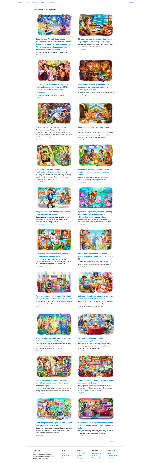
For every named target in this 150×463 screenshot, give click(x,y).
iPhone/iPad (81, 453)
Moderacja (50, 2)
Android (79, 455)
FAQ (27, 2)
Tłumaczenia (112, 455)
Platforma (111, 450)
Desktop (95, 450)
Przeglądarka (81, 458)
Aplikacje (35, 2)
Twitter (129, 2)
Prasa (64, 458)
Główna (19, 2)
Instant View (112, 458)
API (42, 2)
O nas (64, 450)
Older (112, 442)
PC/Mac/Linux (96, 453)
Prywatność (66, 455)
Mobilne (79, 450)
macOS (94, 455)
